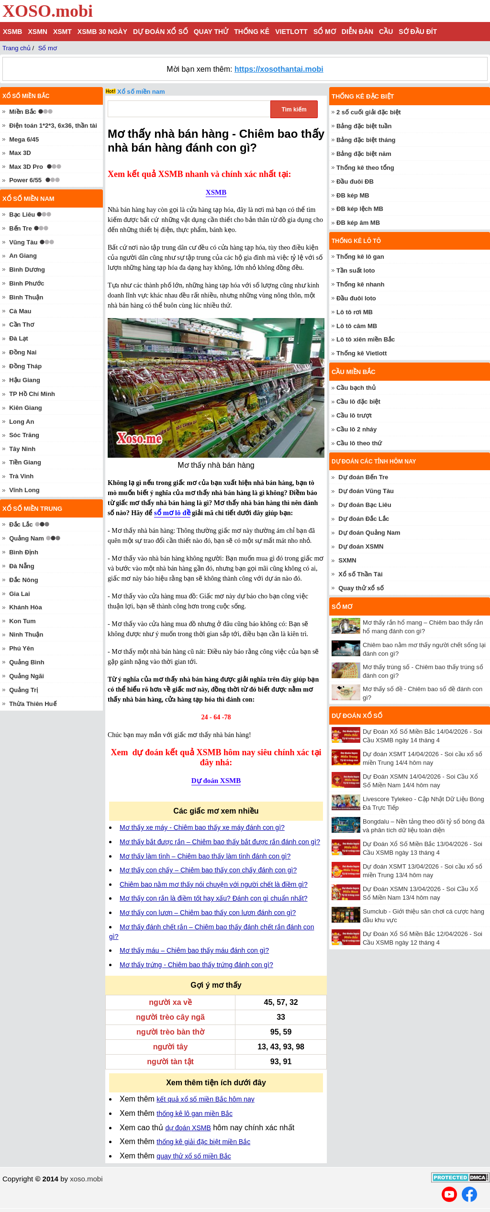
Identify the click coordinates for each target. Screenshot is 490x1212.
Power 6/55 (25, 180)
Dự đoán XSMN (360, 546)
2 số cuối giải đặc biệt (368, 112)
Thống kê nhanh (360, 284)
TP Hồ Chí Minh (32, 393)
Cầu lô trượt (354, 415)
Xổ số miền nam (141, 91)
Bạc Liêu (22, 214)
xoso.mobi (86, 1179)
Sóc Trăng (24, 435)
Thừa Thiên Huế (32, 703)
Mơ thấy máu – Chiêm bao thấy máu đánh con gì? (194, 950)
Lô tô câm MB (356, 326)
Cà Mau (20, 311)
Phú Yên (21, 648)
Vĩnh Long (24, 490)
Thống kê (251, 31)
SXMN (347, 560)
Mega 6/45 (24, 139)
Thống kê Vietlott (361, 353)
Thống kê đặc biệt (363, 96)
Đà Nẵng (21, 566)
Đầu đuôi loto (356, 298)
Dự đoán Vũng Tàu (366, 491)
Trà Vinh (21, 476)
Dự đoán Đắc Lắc (363, 518)
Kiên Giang (25, 407)
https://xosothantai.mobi (278, 69)
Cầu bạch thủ (356, 387)
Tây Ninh (22, 448)
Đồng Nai (22, 352)
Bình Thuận (26, 297)
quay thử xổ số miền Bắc (193, 1156)
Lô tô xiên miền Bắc (365, 339)
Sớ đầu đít (418, 31)
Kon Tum (22, 621)
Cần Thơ (21, 324)
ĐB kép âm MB (358, 222)
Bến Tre (20, 228)
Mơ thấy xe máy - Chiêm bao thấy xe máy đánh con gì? (202, 827)
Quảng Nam (26, 538)
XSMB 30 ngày (102, 31)
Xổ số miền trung (32, 508)
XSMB (12, 31)
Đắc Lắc (21, 524)
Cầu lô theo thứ (359, 443)
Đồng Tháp (25, 366)
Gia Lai (19, 593)
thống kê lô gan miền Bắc (194, 1113)
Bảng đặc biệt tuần (363, 126)
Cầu (386, 31)
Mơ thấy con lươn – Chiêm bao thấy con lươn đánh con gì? (208, 912)
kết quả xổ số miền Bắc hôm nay (205, 1099)
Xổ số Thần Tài (360, 574)
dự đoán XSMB (188, 1128)
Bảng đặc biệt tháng (366, 139)
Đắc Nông (23, 580)
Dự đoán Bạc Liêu (364, 504)
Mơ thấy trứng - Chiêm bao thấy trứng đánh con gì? (196, 965)
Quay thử (211, 31)
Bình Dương (27, 269)
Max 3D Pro (26, 166)
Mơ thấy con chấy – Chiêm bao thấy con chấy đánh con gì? (208, 870)
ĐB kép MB (352, 195)
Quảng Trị (23, 690)
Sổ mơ (324, 31)
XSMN (37, 31)
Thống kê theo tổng (365, 167)
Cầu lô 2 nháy (356, 429)
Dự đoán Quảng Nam (369, 532)
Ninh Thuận (26, 634)
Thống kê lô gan (360, 256)
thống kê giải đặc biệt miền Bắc (203, 1142)
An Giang (23, 255)
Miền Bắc (22, 111)
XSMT (62, 31)
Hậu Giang (24, 380)
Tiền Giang (25, 462)
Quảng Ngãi (26, 676)
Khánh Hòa (25, 607)
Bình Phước (26, 283)
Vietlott (291, 31)
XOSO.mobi (47, 11)
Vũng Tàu (23, 242)
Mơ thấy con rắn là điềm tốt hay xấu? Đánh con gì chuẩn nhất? (214, 898)
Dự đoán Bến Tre (363, 477)
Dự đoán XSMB (216, 780)
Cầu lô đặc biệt (358, 401)
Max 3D (20, 152)
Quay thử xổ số (361, 588)
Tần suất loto (355, 270)
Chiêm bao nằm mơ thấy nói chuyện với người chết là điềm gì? (214, 884)
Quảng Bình (26, 662)
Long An (21, 421)
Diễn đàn (357, 31)
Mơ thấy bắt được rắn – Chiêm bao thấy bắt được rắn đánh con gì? (220, 842)
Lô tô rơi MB (354, 312)
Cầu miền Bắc (354, 371)
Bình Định (23, 552)
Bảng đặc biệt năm (363, 153)
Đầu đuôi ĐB (355, 181)
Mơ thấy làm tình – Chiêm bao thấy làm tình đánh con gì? (205, 856)
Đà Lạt (18, 338)
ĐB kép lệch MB (359, 208)
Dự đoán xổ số (160, 31)
